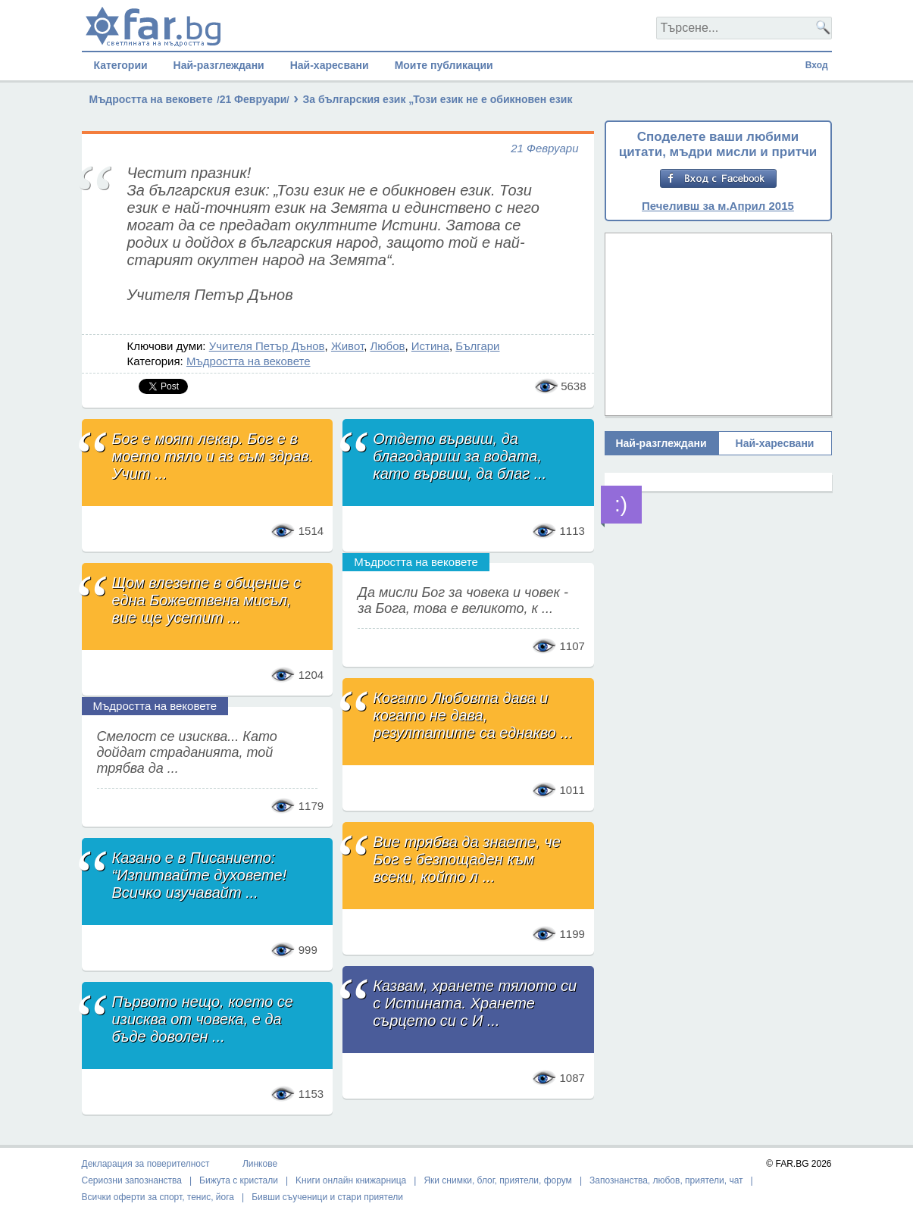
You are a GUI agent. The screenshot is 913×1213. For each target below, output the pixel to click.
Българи (477, 345)
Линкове (259, 1163)
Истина (430, 345)
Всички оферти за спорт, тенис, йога (158, 1197)
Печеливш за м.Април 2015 (718, 205)
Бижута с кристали (238, 1180)
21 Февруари (253, 99)
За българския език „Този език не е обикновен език (437, 99)
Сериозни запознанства (132, 1180)
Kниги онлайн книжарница (350, 1180)
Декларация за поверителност (146, 1163)
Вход (816, 65)
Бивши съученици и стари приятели (327, 1197)
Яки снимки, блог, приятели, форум (497, 1180)
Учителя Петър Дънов (267, 345)
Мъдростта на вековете (151, 99)
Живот (347, 345)
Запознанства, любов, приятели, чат (666, 1180)
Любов (387, 345)
